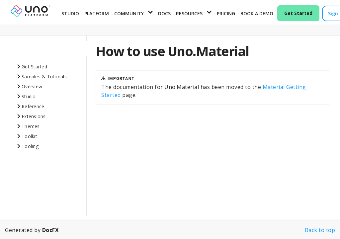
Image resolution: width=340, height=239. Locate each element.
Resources (189, 13)
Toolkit (29, 134)
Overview (32, 84)
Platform (96, 13)
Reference (33, 104)
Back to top (320, 230)
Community (129, 13)
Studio (70, 13)
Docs (164, 13)
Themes (31, 124)
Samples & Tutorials (44, 74)
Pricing (226, 13)
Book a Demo (256, 13)
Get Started (298, 13)
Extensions (34, 114)
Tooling (30, 144)
